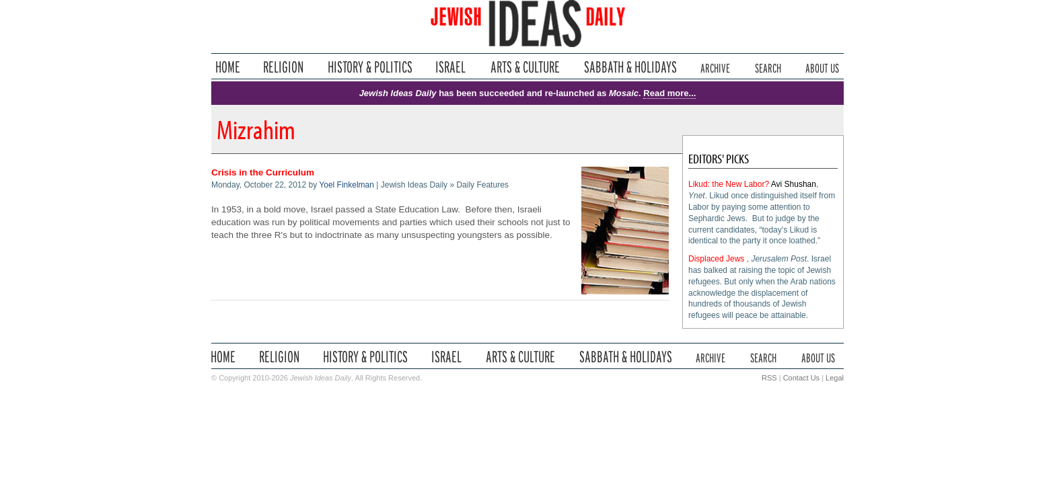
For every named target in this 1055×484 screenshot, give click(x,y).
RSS (769, 378)
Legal (835, 378)
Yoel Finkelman (346, 185)
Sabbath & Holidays (630, 67)
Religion (283, 67)
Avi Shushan (793, 184)
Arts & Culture (524, 67)
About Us (822, 67)
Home (228, 67)
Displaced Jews (716, 259)
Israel (451, 67)
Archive (715, 67)
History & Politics (370, 67)
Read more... (669, 93)
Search (768, 67)
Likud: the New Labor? (728, 184)
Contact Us (801, 378)
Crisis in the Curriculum (262, 172)
